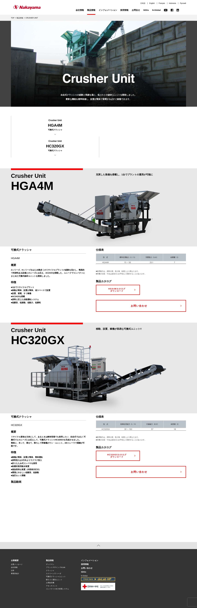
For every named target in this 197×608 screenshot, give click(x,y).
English (152, 3)
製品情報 (91, 10)
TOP (12, 18)
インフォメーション (108, 10)
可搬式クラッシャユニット (56, 556)
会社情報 (80, 10)
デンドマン (50, 543)
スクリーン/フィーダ (53, 553)
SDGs (146, 10)
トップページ (135, 594)
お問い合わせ (139, 285)
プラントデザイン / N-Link (55, 546)
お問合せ (136, 10)
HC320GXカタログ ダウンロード (117, 435)
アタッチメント (51, 565)
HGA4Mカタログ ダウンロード (116, 269)
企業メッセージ (16, 543)
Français (162, 3)
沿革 (12, 550)
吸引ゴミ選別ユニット (54, 559)
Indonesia (172, 3)
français (163, 594)
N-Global (156, 10)
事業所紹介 (15, 553)
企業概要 (15, 540)
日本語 (142, 3)
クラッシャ (50, 550)
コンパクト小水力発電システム (57, 568)
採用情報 (124, 10)
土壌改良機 (50, 562)
